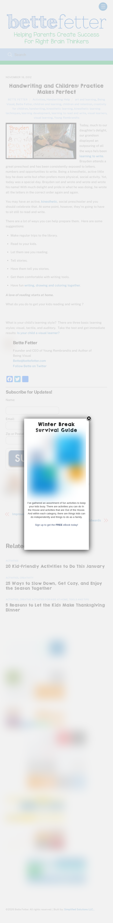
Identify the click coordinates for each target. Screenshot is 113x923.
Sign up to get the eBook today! (56, 703)
